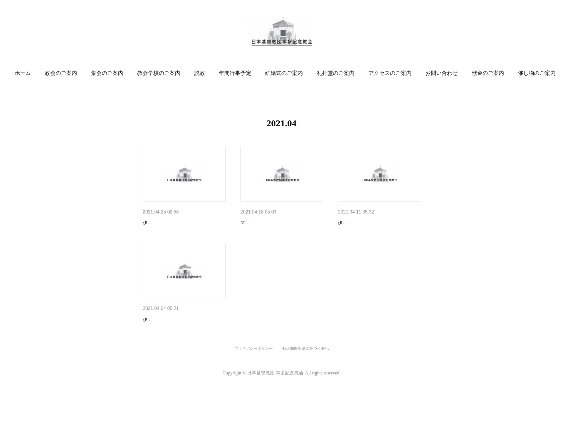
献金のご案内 (488, 73)
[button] (23, 73)
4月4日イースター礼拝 (170, 340)
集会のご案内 (107, 73)
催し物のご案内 (537, 73)
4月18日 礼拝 (258, 223)
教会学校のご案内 (158, 73)
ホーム (23, 73)
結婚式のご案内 (284, 73)
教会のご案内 (61, 73)
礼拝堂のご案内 (336, 73)
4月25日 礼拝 (161, 223)
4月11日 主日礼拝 (361, 223)
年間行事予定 (235, 73)
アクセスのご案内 (390, 73)
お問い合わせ (441, 73)
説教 (199, 73)
